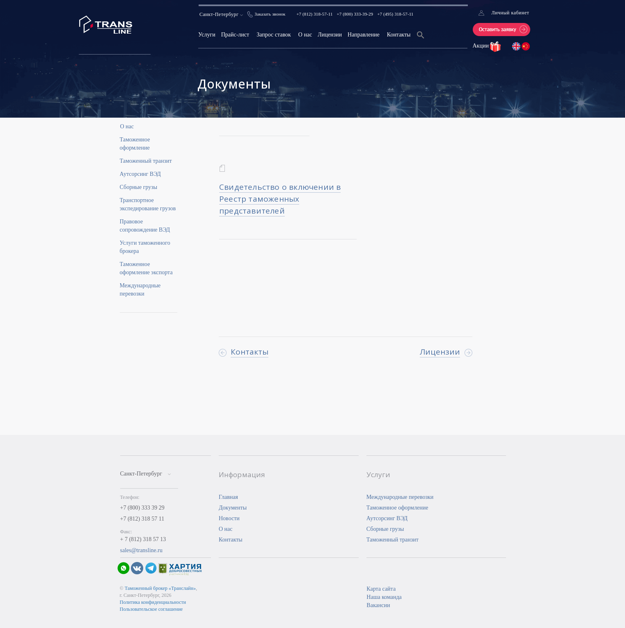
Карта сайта (381, 589)
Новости (229, 518)
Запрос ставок (273, 35)
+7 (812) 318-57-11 (314, 13)
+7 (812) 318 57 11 (142, 519)
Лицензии (330, 35)
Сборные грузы (139, 187)
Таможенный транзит (146, 161)
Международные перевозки (400, 497)
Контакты (399, 35)
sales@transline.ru (141, 550)
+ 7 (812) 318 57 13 (143, 539)
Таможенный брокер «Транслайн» (160, 588)
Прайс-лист (235, 35)
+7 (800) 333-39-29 (355, 13)
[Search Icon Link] (421, 40)
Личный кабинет (510, 13)
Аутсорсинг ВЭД (140, 174)
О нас (305, 35)
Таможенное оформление (397, 508)
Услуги (206, 35)
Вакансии (378, 605)
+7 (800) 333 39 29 (142, 508)
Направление (364, 35)
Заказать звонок (269, 13)
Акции (481, 46)
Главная (228, 497)
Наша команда (383, 597)
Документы (233, 508)
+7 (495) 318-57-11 (395, 13)
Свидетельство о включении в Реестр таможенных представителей (280, 199)
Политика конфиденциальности (153, 602)
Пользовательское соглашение (151, 609)
